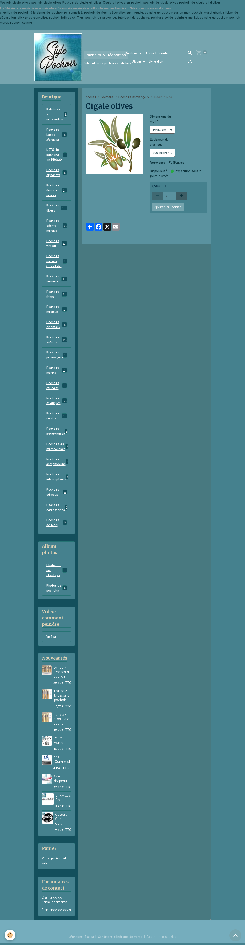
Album (137, 62)
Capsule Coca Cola (61, 821)
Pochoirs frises (56, 294)
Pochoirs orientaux (56, 325)
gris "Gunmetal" (62, 761)
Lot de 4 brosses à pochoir (61, 721)
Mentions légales (81, 939)
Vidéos (51, 639)
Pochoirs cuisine (56, 417)
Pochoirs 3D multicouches (57, 447)
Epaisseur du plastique (159, 142)
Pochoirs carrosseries (57, 509)
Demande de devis (56, 912)
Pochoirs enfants (56, 340)
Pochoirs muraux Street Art (56, 262)
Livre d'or (156, 62)
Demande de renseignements (54, 901)
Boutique (132, 53)
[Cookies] (10, 935)
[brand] (72, 57)
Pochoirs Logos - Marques (57, 135)
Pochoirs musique (56, 310)
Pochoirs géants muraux (56, 226)
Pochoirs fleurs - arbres (57, 191)
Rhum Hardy (58, 742)
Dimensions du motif (160, 119)
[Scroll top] (235, 935)
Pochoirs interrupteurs (57, 478)
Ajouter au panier (167, 207)
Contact (165, 53)
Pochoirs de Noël (56, 524)
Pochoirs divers (56, 208)
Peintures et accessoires (57, 114)
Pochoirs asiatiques (56, 402)
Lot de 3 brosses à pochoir (62, 697)
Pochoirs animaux (56, 279)
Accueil (151, 53)
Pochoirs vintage (56, 244)
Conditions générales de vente (119, 939)
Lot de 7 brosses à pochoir (61, 674)
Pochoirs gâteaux (56, 493)
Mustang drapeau (60, 780)
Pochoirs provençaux (133, 97)
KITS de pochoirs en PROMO (56, 155)
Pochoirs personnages (57, 432)
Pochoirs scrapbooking (57, 463)
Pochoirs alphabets (56, 172)
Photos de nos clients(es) (56, 572)
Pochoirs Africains (56, 386)
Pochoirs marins (56, 371)
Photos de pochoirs (56, 589)
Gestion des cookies (161, 939)
